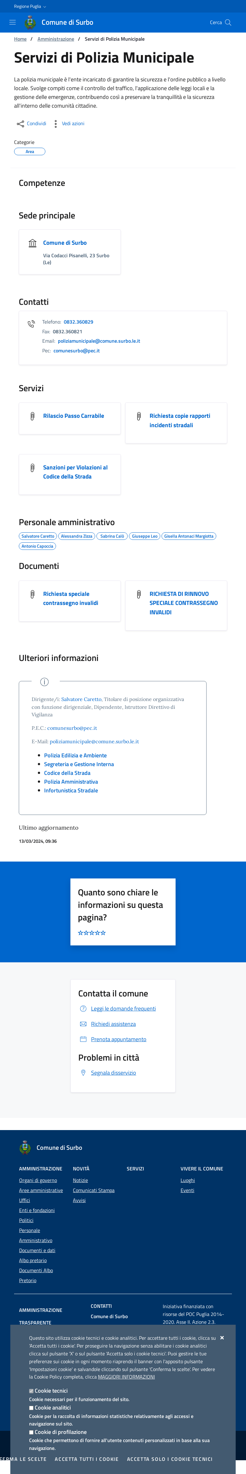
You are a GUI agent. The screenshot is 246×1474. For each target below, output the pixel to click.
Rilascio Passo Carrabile (74, 416)
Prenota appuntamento (112, 1051)
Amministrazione (56, 39)
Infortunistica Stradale (71, 803)
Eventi (187, 1190)
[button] (31, 6)
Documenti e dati (37, 1250)
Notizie (80, 1180)
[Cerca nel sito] (228, 22)
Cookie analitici (53, 1407)
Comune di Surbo (66, 243)
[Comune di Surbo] (62, 22)
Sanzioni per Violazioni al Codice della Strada (76, 473)
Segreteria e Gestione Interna (79, 776)
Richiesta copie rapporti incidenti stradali (181, 421)
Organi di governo (38, 1180)
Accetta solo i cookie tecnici (170, 1459)
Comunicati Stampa (94, 1190)
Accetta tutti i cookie (87, 1459)
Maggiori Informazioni (126, 1376)
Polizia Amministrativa (71, 794)
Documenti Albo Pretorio (36, 1275)
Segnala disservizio (107, 1085)
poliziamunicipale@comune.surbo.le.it (94, 754)
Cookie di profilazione (61, 1432)
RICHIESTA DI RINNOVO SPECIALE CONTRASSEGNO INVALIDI (181, 610)
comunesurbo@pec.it (72, 740)
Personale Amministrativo (35, 1235)
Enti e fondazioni (37, 1210)
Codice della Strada (67, 785)
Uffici (24, 1200)
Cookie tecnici (51, 1390)
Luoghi (188, 1180)
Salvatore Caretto (81, 711)
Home (20, 39)
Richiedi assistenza (107, 1036)
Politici (26, 1220)
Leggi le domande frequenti (117, 1021)
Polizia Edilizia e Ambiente (75, 768)
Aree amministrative (41, 1190)
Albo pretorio (33, 1260)
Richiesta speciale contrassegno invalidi (71, 600)
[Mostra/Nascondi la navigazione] (12, 22)
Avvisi (79, 1200)
